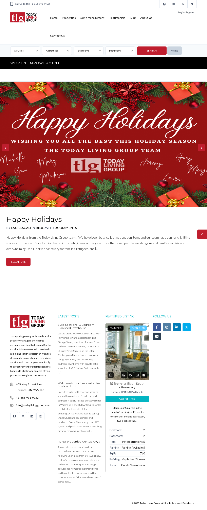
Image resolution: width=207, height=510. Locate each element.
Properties (69, 17)
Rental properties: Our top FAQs (79, 441)
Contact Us (57, 35)
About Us (146, 17)
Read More (18, 261)
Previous (5, 147)
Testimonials (117, 17)
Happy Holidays (34, 219)
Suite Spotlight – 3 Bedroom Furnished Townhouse (76, 326)
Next (201, 147)
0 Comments (66, 228)
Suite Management (92, 17)
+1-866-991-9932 (27, 397)
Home (54, 17)
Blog (133, 17)
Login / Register (186, 12)
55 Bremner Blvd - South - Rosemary (127, 385)
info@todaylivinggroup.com (33, 405)
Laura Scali (21, 228)
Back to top (188, 503)
